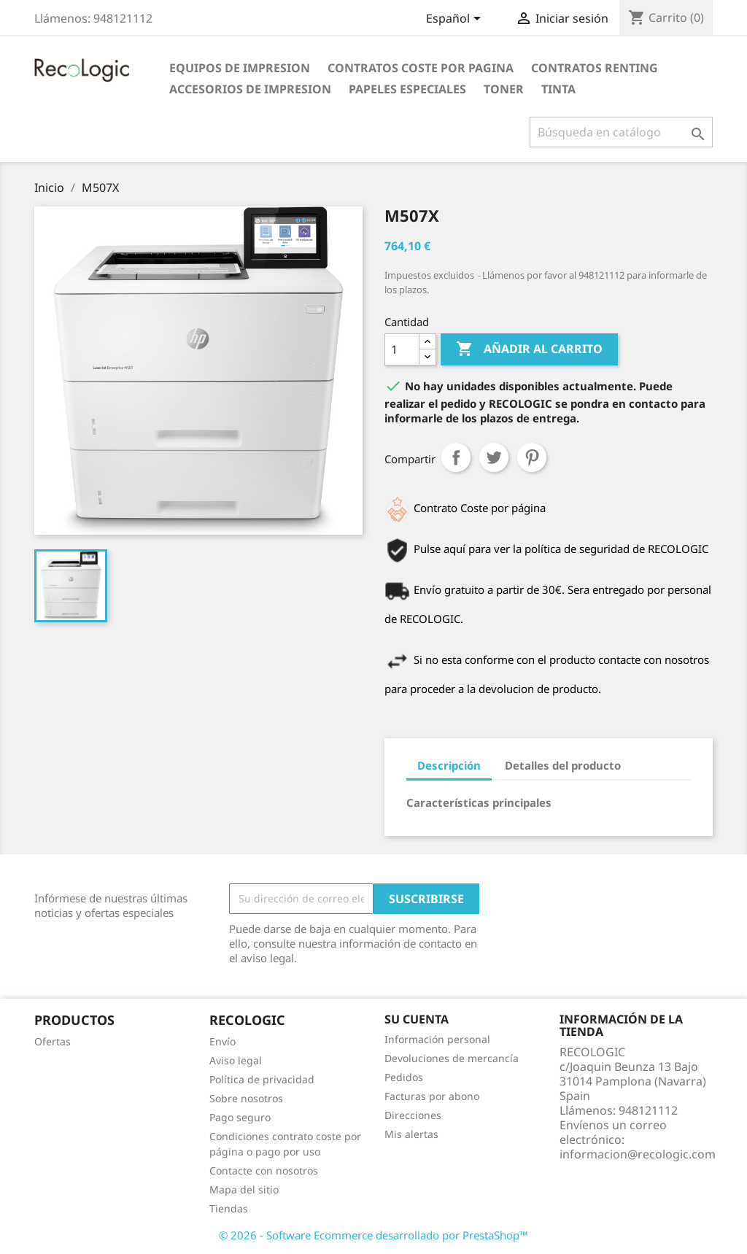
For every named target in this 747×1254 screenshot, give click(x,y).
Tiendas (228, 1208)
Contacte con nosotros (263, 1170)
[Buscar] (621, 132)
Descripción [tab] (449, 765)
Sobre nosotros (246, 1098)
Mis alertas (411, 1134)
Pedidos (403, 1077)
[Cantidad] (401, 349)
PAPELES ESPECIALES (407, 89)
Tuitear (493, 457)
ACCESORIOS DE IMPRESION (250, 89)
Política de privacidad (261, 1079)
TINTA (558, 89)
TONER (504, 89)
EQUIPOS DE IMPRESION (239, 68)
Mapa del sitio (244, 1189)
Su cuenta (416, 1019)
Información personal (437, 1039)
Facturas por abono (431, 1096)
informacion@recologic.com (638, 1154)
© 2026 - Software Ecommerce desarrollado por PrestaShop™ (373, 1235)
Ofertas (52, 1041)
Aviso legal (235, 1060)
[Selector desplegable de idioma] (456, 19)
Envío (222, 1041)
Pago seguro (240, 1117)
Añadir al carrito (529, 349)
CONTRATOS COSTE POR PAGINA (421, 68)
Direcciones (412, 1115)
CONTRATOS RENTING (594, 68)
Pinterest (531, 457)
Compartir (456, 457)
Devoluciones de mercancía (451, 1058)
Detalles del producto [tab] (563, 765)
